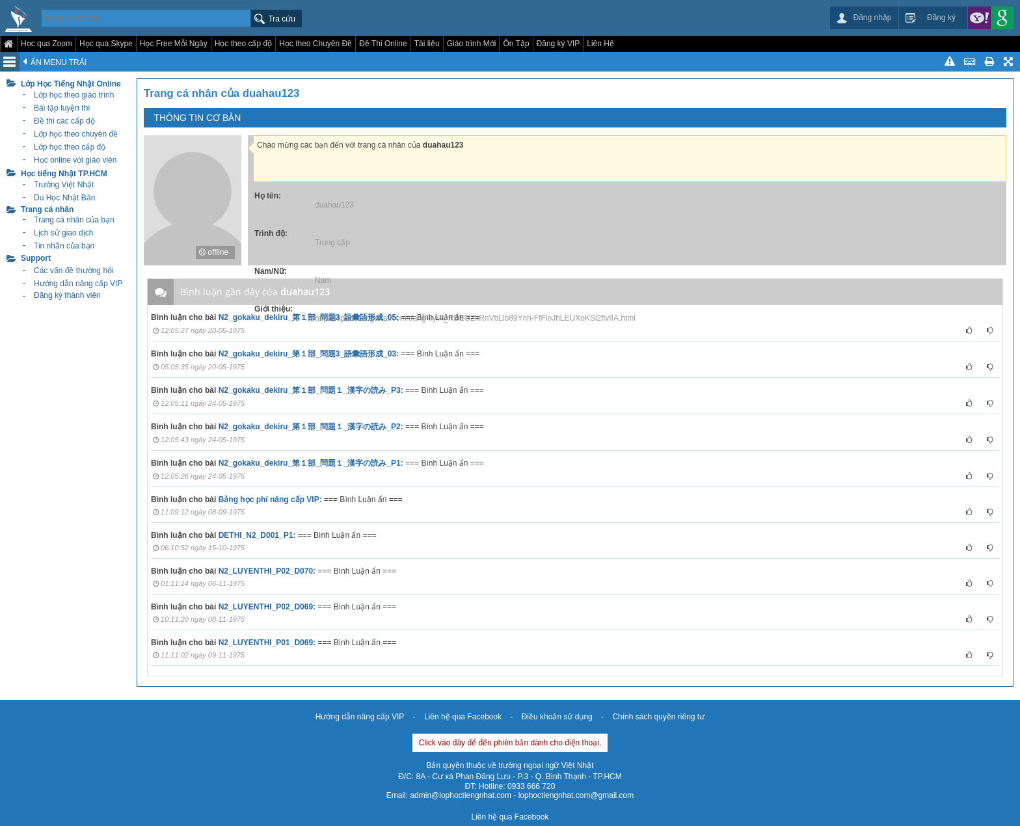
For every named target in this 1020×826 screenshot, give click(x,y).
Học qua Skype (106, 43)
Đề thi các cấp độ (64, 121)
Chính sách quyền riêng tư (658, 716)
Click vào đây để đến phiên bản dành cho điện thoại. (510, 742)
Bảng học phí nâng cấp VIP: (270, 499)
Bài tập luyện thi (62, 108)
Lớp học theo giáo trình (74, 95)
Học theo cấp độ (243, 43)
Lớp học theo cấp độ (69, 147)
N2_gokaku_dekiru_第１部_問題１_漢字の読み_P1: (311, 463)
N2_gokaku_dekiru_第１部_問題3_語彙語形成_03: (309, 353)
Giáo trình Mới (471, 43)
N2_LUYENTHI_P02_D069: (267, 606)
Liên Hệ (600, 43)
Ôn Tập (516, 43)
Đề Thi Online (383, 43)
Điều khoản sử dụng (557, 716)
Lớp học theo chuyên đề (76, 134)
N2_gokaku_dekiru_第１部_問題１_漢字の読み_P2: (311, 426)
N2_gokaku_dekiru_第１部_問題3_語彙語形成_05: (309, 317)
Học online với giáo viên (75, 160)
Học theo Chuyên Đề (315, 43)
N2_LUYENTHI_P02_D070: (267, 571)
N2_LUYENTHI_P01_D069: (267, 642)
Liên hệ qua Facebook (463, 716)
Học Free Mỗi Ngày (174, 43)
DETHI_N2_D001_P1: (257, 535)
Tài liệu (427, 43)
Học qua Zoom (46, 43)
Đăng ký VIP (558, 43)
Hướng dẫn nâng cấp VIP (359, 716)
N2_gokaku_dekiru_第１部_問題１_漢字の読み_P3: (311, 390)
